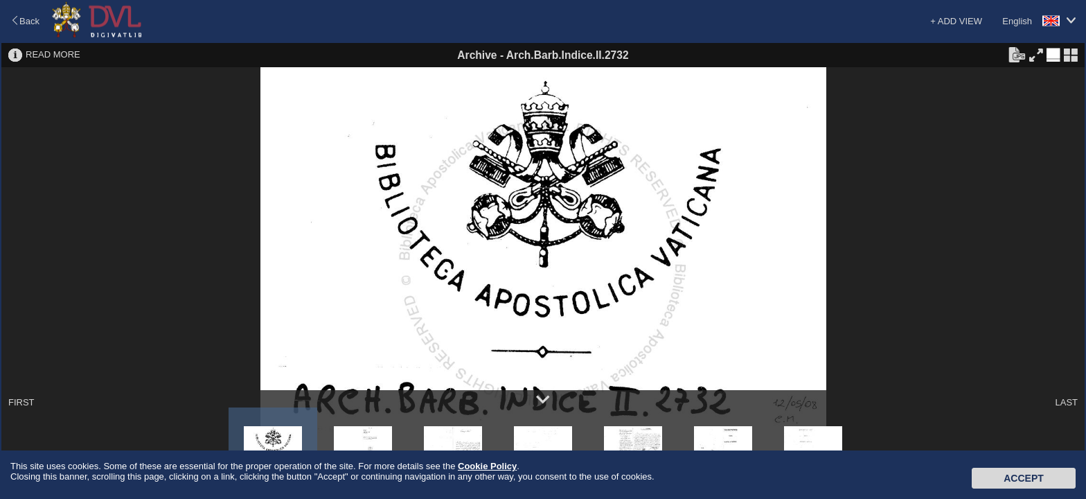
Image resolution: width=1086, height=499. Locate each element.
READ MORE (53, 54)
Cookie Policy (487, 466)
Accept (1024, 478)
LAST (1066, 402)
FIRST (21, 402)
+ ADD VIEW (956, 21)
